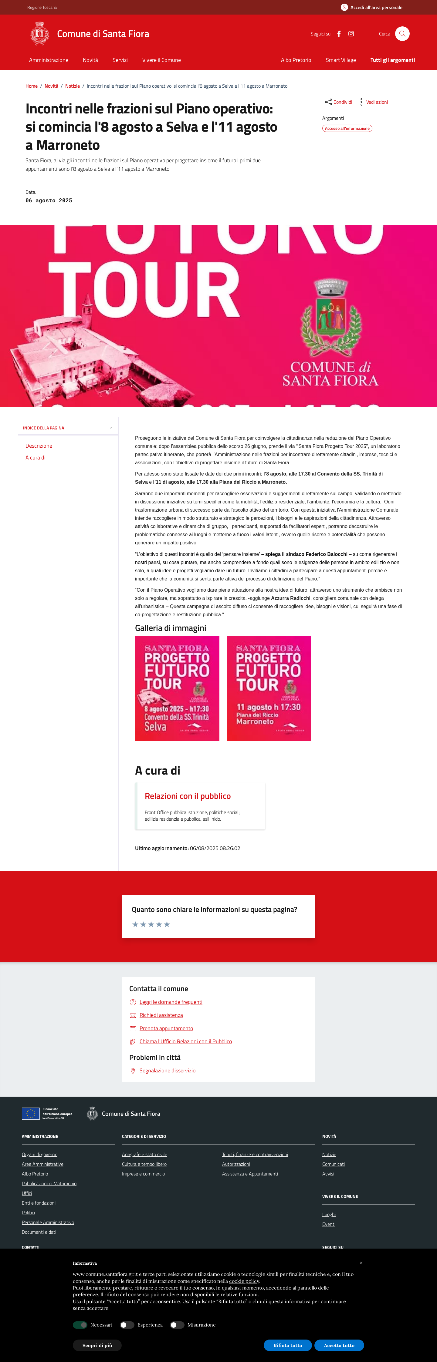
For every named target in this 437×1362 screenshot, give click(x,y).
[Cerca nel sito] (402, 33)
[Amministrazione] (49, 60)
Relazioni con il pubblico (188, 796)
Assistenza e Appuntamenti (250, 1173)
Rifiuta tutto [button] (287, 1345)
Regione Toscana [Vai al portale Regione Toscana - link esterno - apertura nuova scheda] (42, 7)
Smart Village (341, 60)
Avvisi (328, 1173)
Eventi (328, 1224)
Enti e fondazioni (39, 1202)
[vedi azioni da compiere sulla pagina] (372, 102)
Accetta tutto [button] (339, 1345)
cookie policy (244, 1281)
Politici (28, 1212)
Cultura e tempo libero (144, 1164)
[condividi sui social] (338, 102)
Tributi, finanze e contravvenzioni (255, 1154)
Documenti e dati (39, 1232)
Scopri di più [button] (97, 1345)
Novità (51, 85)
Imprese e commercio (143, 1173)
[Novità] (90, 60)
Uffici (27, 1193)
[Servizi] (120, 60)
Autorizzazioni (236, 1164)
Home (31, 85)
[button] (361, 1263)
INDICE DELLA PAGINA (68, 428)
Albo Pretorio (296, 60)
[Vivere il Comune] (161, 60)
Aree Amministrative (42, 1164)
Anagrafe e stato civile (144, 1154)
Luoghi (329, 1214)
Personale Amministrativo (48, 1222)
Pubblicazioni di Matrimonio (49, 1183)
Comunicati (333, 1164)
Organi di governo (39, 1154)
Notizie (72, 85)
